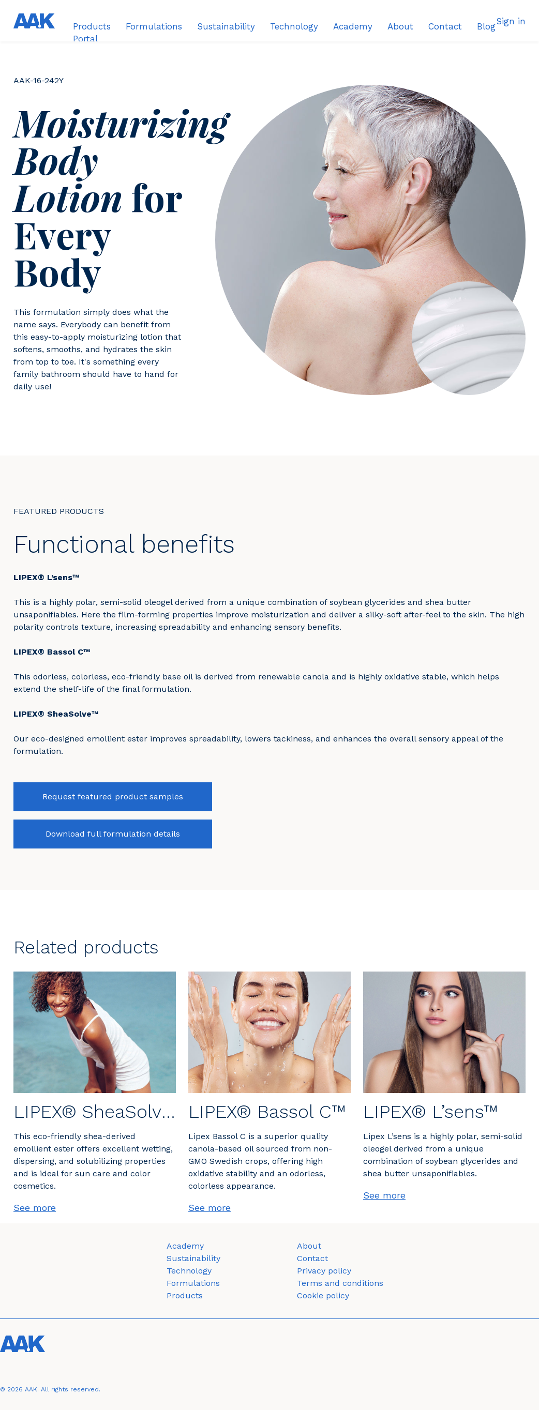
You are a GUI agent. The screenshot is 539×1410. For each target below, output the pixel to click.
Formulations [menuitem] (154, 26)
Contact (312, 1258)
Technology (189, 1271)
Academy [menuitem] (352, 26)
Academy (185, 1246)
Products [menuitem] (92, 26)
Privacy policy (324, 1271)
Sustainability (193, 1258)
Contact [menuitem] (445, 26)
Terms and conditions (340, 1283)
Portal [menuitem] (85, 39)
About (309, 1246)
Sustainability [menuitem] (226, 26)
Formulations (193, 1283)
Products (185, 1295)
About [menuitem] (400, 26)
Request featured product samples (112, 796)
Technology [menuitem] (294, 26)
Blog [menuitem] (486, 26)
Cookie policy (323, 1295)
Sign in (511, 21)
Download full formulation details (113, 834)
